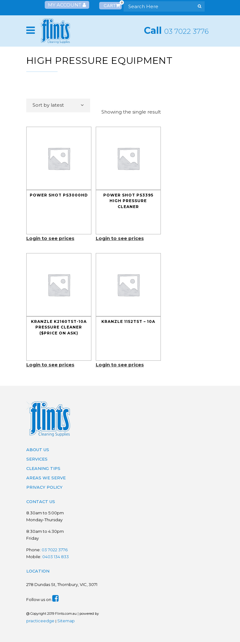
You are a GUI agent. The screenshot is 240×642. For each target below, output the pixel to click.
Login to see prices (50, 238)
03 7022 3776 (186, 31)
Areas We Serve (46, 477)
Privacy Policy (44, 487)
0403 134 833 (55, 556)
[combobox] (58, 105)
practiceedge (40, 620)
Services (37, 458)
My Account (67, 5)
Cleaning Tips (43, 468)
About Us (37, 449)
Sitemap (66, 620)
